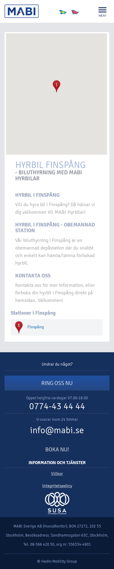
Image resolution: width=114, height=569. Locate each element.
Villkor (57, 473)
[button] (56, 86)
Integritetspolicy (57, 486)
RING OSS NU (57, 383)
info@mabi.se (57, 430)
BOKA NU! (57, 450)
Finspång (35, 327)
